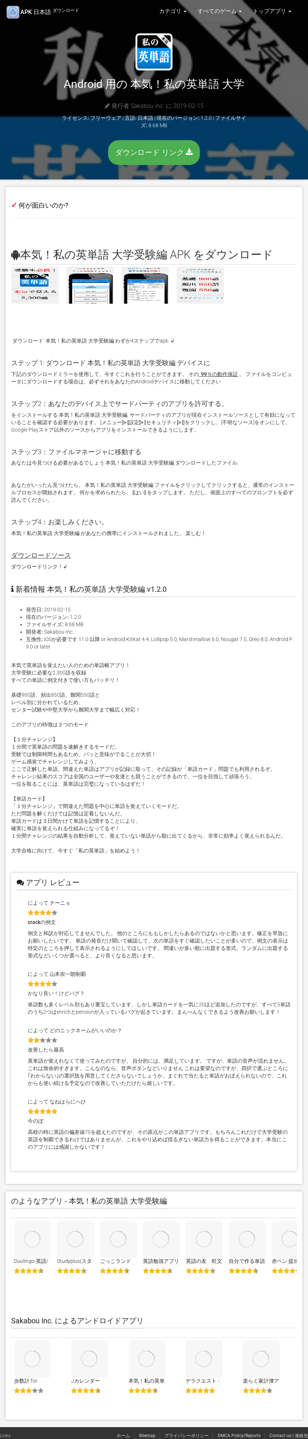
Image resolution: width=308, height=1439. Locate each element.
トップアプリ (272, 11)
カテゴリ (173, 11)
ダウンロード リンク (154, 152)
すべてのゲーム (220, 11)
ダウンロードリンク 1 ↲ (39, 567)
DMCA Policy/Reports (239, 1435)
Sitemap (147, 1435)
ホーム (124, 1435)
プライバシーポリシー (186, 1435)
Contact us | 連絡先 (289, 1435)
